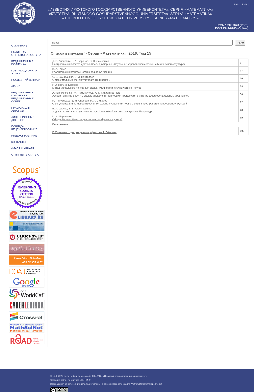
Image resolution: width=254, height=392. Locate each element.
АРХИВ (15, 86)
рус (236, 4)
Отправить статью (25, 154)
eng (244, 4)
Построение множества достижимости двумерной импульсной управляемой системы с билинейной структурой (119, 64)
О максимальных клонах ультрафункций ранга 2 (81, 79)
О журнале (19, 45)
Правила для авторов (20, 109)
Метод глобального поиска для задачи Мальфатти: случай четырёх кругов (96, 87)
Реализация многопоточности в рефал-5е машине (82, 71)
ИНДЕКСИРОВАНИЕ (24, 135)
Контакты (18, 141)
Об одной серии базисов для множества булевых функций (87, 119)
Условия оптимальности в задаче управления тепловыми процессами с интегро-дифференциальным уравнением (121, 95)
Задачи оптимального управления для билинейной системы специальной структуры (103, 111)
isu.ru (66, 376)
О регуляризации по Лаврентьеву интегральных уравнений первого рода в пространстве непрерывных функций (119, 103)
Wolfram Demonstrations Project (146, 384)
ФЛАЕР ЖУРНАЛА (23, 148)
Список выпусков (67, 53)
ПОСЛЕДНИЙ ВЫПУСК (25, 79)
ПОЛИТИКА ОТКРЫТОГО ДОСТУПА (26, 53)
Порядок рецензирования (24, 128)
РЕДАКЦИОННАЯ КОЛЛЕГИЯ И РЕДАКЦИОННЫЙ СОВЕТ (22, 97)
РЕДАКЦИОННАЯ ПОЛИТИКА (22, 63)
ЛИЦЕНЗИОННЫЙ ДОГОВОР (23, 118)
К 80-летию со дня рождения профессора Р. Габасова (84, 132)
